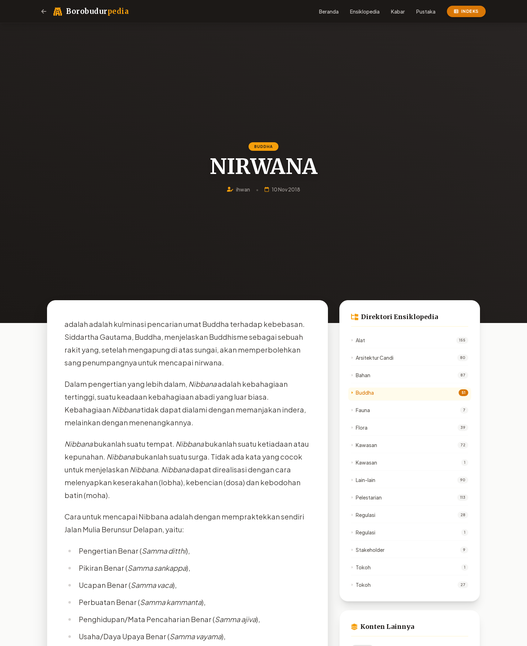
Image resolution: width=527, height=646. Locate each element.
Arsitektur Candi (372, 357)
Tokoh (361, 567)
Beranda (329, 11)
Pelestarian (366, 497)
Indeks (466, 11)
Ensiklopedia (365, 11)
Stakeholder (368, 550)
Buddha (362, 392)
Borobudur (97, 11)
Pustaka (425, 11)
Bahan (360, 375)
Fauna (360, 410)
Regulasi (363, 515)
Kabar (398, 11)
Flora (359, 427)
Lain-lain (363, 480)
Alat (358, 340)
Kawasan (364, 445)
